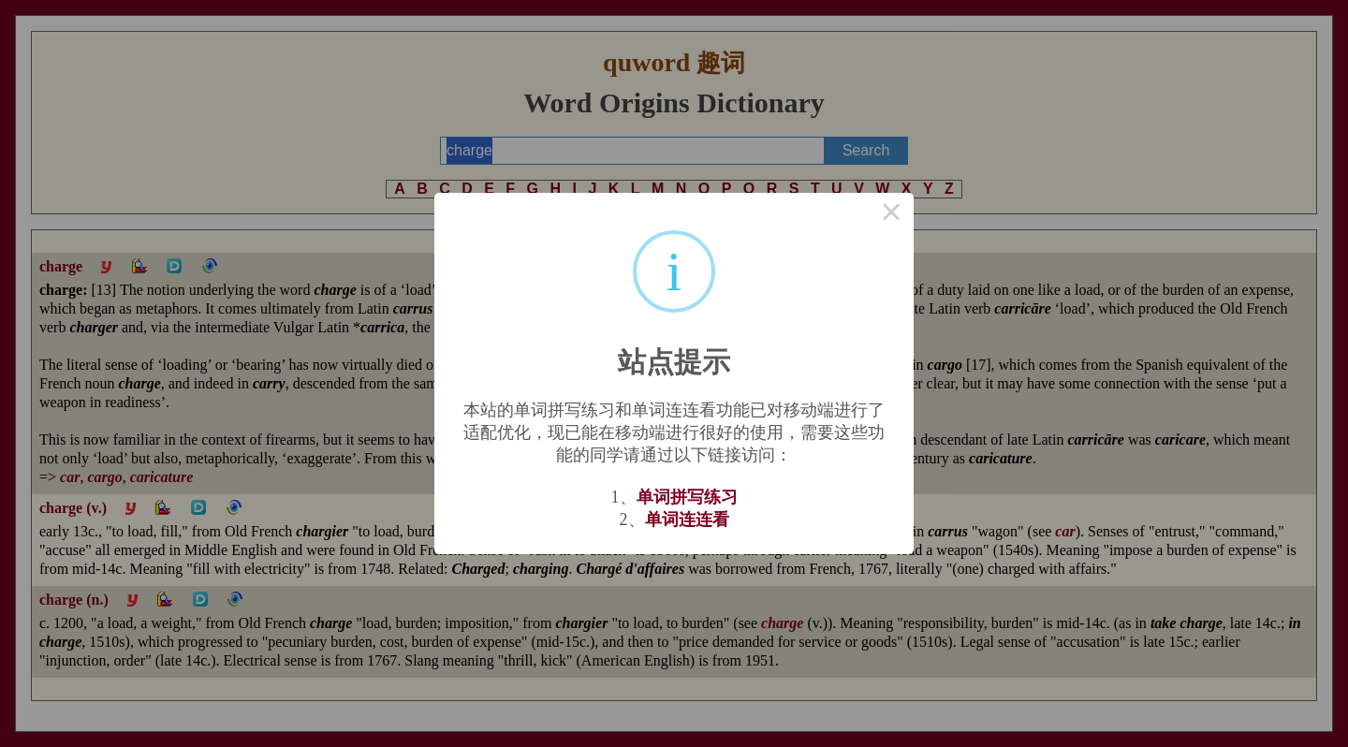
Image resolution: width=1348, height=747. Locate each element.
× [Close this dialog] (891, 215)
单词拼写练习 (687, 497)
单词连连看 (687, 519)
